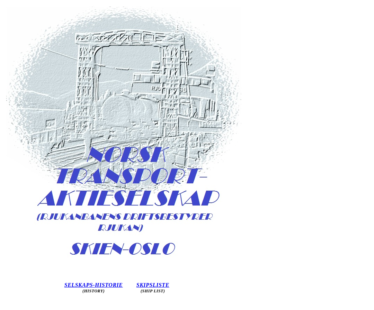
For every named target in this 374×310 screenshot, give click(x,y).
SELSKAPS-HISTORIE (93, 285)
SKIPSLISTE (152, 285)
